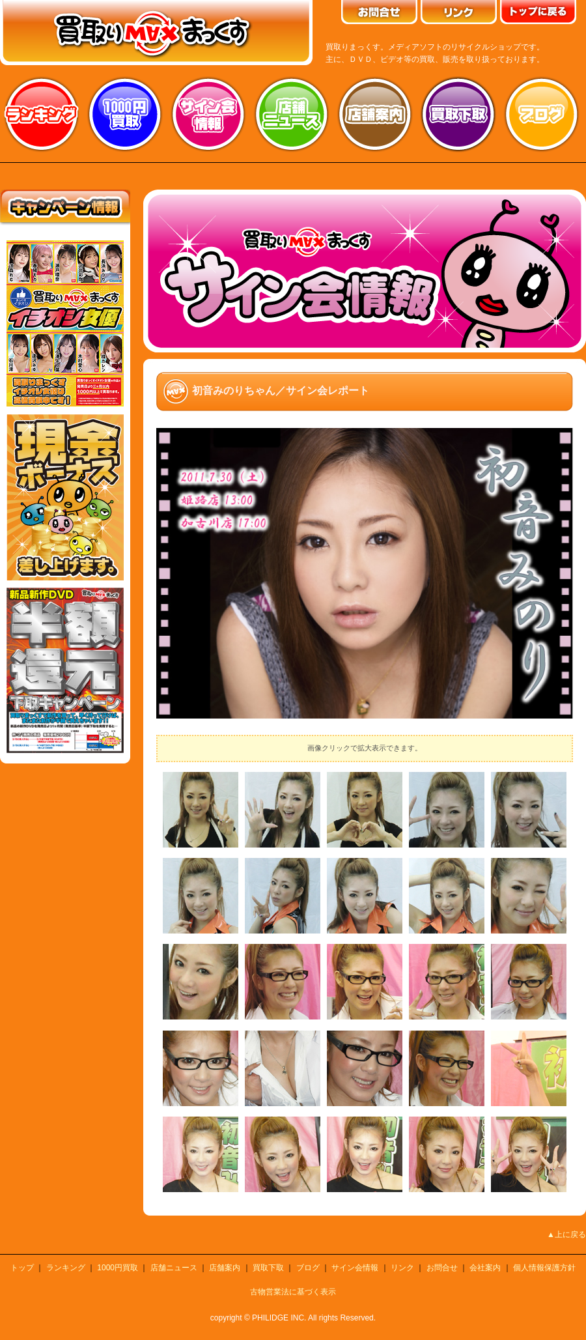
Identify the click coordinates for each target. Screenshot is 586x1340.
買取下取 (268, 1267)
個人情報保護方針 (544, 1267)
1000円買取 (117, 1267)
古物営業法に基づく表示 (293, 1291)
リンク (402, 1267)
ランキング (41, 114)
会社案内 (485, 1267)
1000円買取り (125, 114)
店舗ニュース (291, 114)
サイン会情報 (208, 114)
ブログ (541, 114)
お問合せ (442, 1267)
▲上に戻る (566, 1234)
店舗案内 (375, 114)
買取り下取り (458, 114)
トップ (22, 1267)
